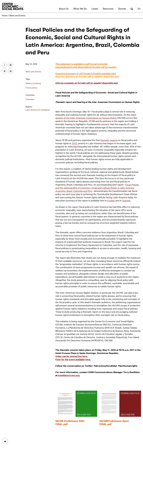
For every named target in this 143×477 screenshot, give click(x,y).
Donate (122, 8)
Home (4, 15)
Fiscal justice (31, 87)
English (111, 200)
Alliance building (33, 83)
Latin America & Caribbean (37, 110)
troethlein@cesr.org (68, 375)
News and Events (17, 15)
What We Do (80, 8)
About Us (64, 8)
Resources (108, 8)
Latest (94, 8)
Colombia (29, 99)
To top (5, 441)
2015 (74, 143)
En (139, 8)
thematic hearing (109, 140)
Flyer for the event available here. (73, 359)
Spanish (126, 200)
